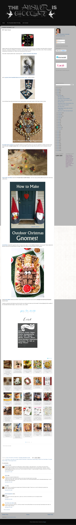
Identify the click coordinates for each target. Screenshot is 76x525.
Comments (59, 42)
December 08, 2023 (8, 482)
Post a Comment (7, 509)
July (59, 119)
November (60, 112)
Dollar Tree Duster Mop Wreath (30, 53)
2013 (58, 145)
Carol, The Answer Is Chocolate (63, 34)
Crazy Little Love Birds (14, 459)
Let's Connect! (25, 22)
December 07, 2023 (8, 471)
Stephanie (7, 465)
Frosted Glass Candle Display (32, 459)
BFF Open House (61, 96)
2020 (58, 134)
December (60, 95)
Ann (6, 485)
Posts (58, 40)
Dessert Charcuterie (22, 459)
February (60, 127)
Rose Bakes (45, 459)
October (59, 114)
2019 (58, 135)
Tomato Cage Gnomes (12, 460)
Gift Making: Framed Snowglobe (64, 98)
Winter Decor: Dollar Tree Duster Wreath (65, 110)
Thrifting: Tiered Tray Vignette (63, 104)
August (59, 117)
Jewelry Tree (40, 459)
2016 (58, 140)
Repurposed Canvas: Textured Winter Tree (66, 103)
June (59, 120)
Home (3, 22)
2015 (58, 142)
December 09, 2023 (8, 507)
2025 (58, 90)
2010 (58, 150)
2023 (58, 94)
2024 (58, 92)
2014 (58, 143)
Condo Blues (7, 459)
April (59, 124)
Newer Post (5, 514)
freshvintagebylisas (9, 493)
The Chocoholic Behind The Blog (13, 22)
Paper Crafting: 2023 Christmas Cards (65, 100)
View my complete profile (60, 35)
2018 (58, 137)
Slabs (6, 475)
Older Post (50, 514)
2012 (58, 147)
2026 (58, 89)
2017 (58, 139)
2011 (58, 148)
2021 (58, 132)
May (59, 122)
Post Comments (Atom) (11, 517)
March (59, 125)
